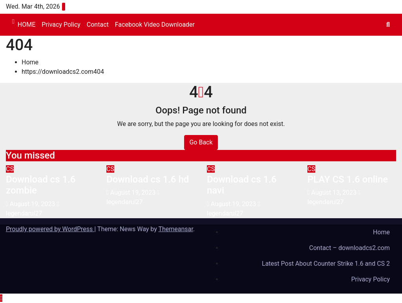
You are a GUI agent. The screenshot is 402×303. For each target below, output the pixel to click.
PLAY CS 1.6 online (347, 179)
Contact (98, 24)
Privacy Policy (61, 24)
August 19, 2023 (33, 204)
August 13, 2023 (334, 192)
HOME (26, 24)
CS (10, 169)
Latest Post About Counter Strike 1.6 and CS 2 (326, 263)
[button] (388, 24)
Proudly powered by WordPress (50, 229)
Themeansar (175, 229)
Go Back (200, 142)
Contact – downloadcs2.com (349, 248)
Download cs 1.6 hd (147, 179)
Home (30, 62)
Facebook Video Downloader (155, 24)
